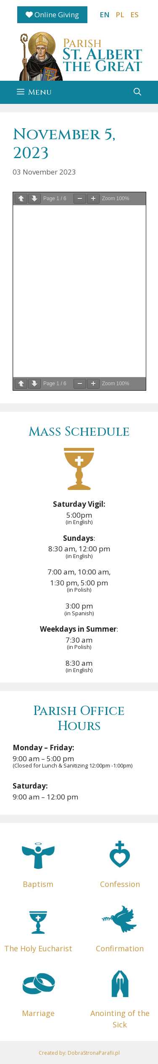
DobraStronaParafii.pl (94, 1052)
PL (120, 14)
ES (134, 14)
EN (105, 14)
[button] (137, 92)
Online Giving (52, 14)
